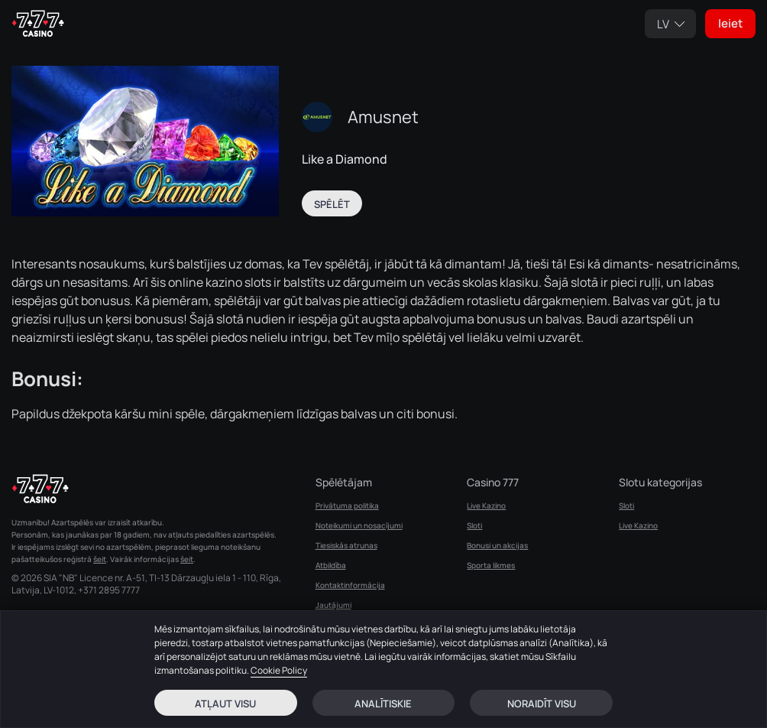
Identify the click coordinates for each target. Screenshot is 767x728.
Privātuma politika (347, 505)
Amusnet (383, 117)
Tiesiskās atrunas (346, 545)
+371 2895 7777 (109, 590)
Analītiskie (383, 703)
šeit (99, 559)
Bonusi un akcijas (497, 545)
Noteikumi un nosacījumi (359, 525)
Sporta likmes (491, 565)
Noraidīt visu (541, 703)
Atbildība (331, 565)
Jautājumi (333, 605)
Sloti (474, 525)
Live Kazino (486, 505)
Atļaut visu (225, 703)
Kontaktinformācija (350, 585)
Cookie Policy (279, 670)
